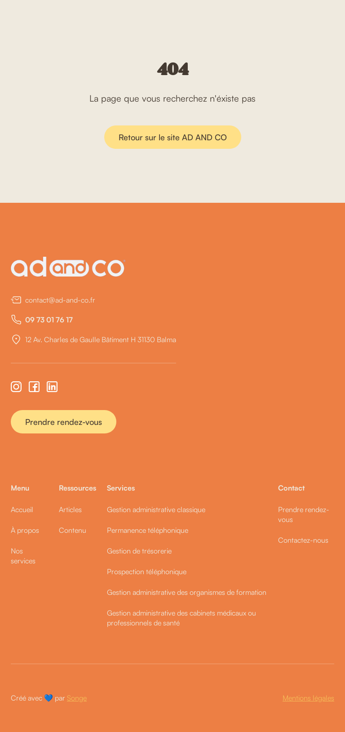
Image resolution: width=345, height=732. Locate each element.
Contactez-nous (303, 540)
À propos (25, 530)
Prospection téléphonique (146, 571)
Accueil (22, 509)
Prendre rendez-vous (63, 422)
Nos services (23, 555)
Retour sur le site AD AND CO (173, 137)
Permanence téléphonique (147, 530)
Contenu (72, 530)
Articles (70, 509)
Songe (77, 697)
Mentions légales (308, 697)
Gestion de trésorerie (139, 550)
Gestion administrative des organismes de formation (186, 592)
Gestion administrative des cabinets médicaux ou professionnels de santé (181, 617)
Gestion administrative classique (156, 509)
